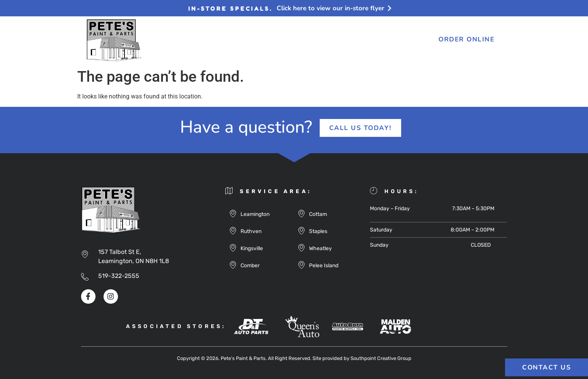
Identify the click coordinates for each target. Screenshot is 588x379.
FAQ (344, 40)
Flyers (311, 40)
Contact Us (386, 40)
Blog (276, 40)
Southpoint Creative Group (381, 358)
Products (234, 40)
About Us (185, 40)
